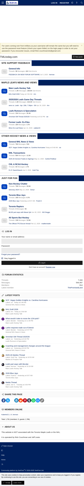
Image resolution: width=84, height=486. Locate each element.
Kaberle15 (5, 414)
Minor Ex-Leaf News (16, 128)
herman (51, 74)
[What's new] (76, 3)
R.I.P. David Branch (15, 170)
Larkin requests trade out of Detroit (20, 327)
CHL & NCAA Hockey (18, 164)
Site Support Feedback (15, 63)
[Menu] (2, 3)
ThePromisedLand (75, 287)
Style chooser (7, 446)
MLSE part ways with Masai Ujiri (20, 212)
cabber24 (37, 128)
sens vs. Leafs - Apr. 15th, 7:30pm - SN (22, 105)
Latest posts (12, 295)
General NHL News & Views (21, 142)
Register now (50, 267)
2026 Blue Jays (14, 201)
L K (11, 414)
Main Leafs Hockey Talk (19, 88)
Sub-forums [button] (33, 71)
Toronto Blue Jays (17, 195)
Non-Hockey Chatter (18, 184)
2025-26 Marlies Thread (15, 355)
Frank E (39, 201)
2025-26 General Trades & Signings (21, 159)
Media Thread (11, 382)
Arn (35, 94)
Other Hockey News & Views (18, 136)
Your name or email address (12, 237)
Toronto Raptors (16, 206)
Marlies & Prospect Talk (14, 359)
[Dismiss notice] (81, 45)
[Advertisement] (42, 24)
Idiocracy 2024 (14, 190)
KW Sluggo (46, 212)
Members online (14, 409)
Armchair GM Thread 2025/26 (19, 117)
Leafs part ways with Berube (17, 364)
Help (2, 455)
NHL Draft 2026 (14, 94)
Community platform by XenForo (22, 470)
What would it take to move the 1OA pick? (22, 318)
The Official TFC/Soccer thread (19, 223)
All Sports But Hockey (19, 218)
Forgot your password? (10, 254)
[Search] (81, 3)
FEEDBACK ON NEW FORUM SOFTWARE (24, 74)
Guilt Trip (35, 170)
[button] (72, 3)
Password (5, 246)
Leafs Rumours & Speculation (22, 111)
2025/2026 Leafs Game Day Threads (25, 100)
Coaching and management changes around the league (28, 346)
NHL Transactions (17, 153)
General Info (14, 69)
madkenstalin (46, 223)
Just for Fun (9, 178)
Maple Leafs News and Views (19, 82)
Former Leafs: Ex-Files (19, 122)
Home (3, 460)
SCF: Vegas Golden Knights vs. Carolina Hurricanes (27, 147)
